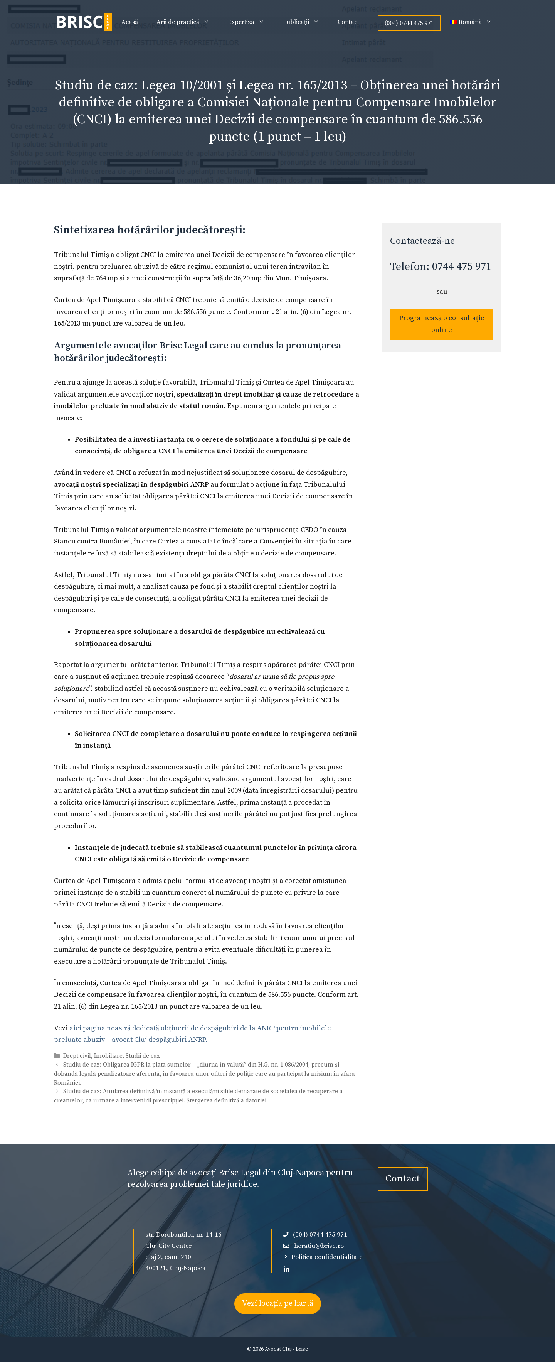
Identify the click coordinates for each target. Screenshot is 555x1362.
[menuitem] (471, 22)
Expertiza (251, 22)
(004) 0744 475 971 (409, 23)
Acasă (129, 22)
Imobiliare (108, 1056)
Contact (348, 22)
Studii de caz (143, 1056)
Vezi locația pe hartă (277, 1303)
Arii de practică (187, 22)
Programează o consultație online (441, 324)
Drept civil (77, 1056)
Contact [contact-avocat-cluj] (402, 1179)
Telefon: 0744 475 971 (440, 266)
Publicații (305, 22)
